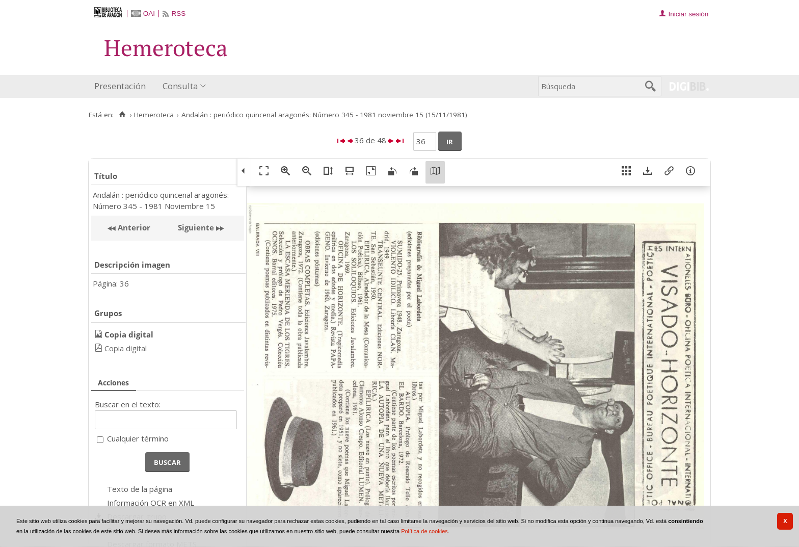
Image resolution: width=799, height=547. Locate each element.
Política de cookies (424, 531)
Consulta (180, 86)
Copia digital (125, 348)
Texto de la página (139, 489)
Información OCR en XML (150, 503)
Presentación (120, 86)
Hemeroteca (154, 114)
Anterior (133, 227)
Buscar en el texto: (128, 404)
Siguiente (196, 227)
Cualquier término (138, 438)
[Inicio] (122, 114)
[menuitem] (122, 86)
